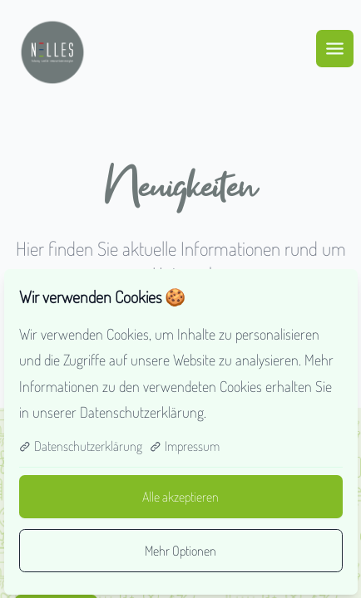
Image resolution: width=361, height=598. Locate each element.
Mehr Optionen (180, 550)
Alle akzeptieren (180, 496)
